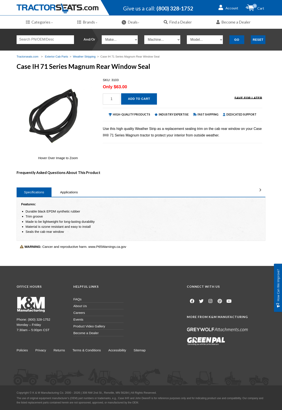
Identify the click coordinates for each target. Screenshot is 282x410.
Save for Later (248, 98)
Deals (130, 22)
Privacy (41, 350)
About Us (80, 306)
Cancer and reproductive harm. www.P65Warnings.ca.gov (73, 246)
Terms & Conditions (87, 350)
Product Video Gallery (89, 326)
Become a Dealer (233, 22)
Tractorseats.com (27, 56)
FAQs (77, 299)
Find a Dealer (178, 22)
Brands (87, 22)
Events (78, 319)
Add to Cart (139, 98)
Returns (59, 350)
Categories (39, 22)
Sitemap (141, 350)
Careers (79, 313)
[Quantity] (111, 99)
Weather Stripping (84, 56)
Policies (22, 350)
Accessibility (118, 350)
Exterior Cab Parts (56, 56)
